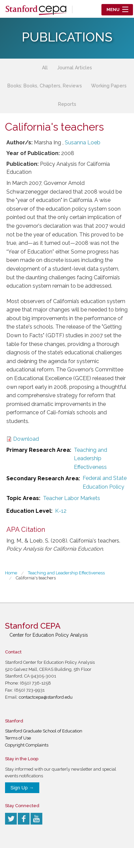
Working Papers (109, 85)
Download (26, 439)
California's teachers (36, 577)
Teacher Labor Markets (71, 498)
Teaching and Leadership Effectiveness (90, 458)
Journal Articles (74, 67)
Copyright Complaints (26, 745)
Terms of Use (18, 737)
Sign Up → (22, 787)
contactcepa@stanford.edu (46, 697)
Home (11, 572)
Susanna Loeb (82, 142)
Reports (67, 104)
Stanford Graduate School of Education (43, 730)
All (45, 67)
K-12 (60, 511)
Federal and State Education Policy (105, 482)
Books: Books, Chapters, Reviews (44, 85)
